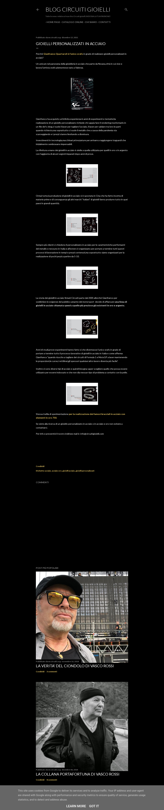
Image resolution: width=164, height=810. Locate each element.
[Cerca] (126, 9)
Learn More (76, 806)
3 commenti (52, 671)
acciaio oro (57, 471)
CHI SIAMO (90, 22)
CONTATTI (103, 22)
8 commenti (52, 780)
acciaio (48, 471)
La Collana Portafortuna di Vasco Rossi (77, 774)
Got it (94, 806)
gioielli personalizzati (85, 471)
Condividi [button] (40, 466)
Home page (52, 22)
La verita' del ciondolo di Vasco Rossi (75, 665)
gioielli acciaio (68, 471)
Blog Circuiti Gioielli (77, 9)
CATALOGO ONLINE (71, 22)
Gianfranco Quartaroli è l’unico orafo (63, 53)
